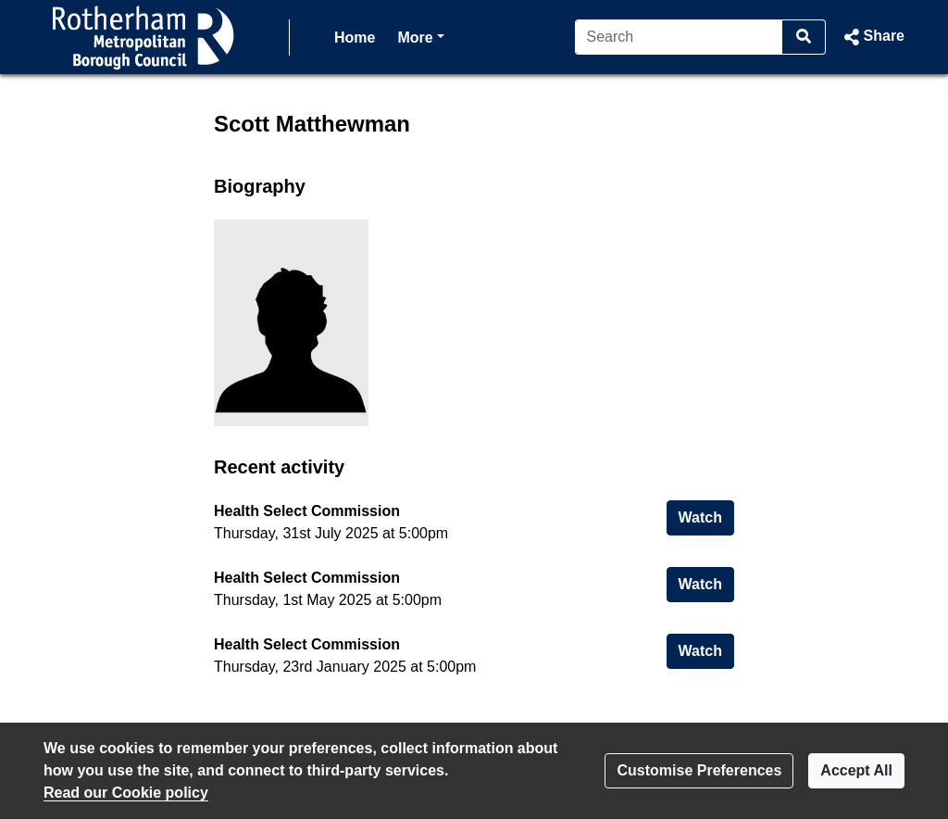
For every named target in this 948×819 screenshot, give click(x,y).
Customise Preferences (699, 770)
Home (354, 37)
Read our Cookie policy (126, 792)
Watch (706, 515)
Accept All (856, 770)
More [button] (420, 35)
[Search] (679, 37)
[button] (872, 37)
